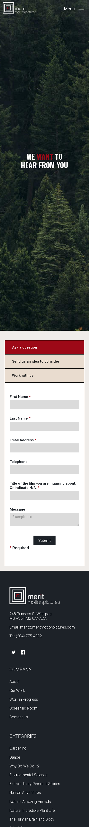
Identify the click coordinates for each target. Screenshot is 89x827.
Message (17, 509)
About (14, 681)
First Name (20, 397)
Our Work (17, 690)
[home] (19, 8)
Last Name (20, 418)
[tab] (44, 347)
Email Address (23, 440)
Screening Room (23, 708)
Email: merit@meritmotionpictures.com (42, 627)
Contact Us (18, 717)
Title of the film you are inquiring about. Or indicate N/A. (43, 485)
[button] (74, 8)
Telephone (19, 462)
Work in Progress (23, 699)
